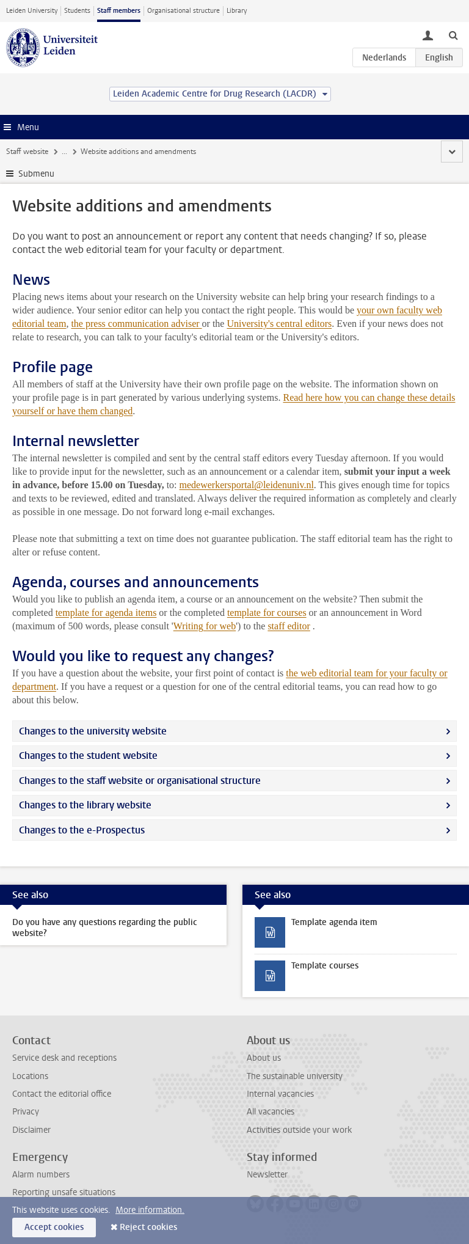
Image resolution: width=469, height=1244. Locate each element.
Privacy (25, 1112)
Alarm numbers (41, 1174)
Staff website (27, 151)
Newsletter (267, 1174)
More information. (149, 1210)
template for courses (267, 612)
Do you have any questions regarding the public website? (104, 928)
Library (237, 10)
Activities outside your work (299, 1130)
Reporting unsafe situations (63, 1192)
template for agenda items (106, 612)
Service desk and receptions (64, 1058)
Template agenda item (334, 922)
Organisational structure (183, 10)
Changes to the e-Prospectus (82, 830)
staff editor (288, 626)
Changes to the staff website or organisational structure (140, 780)
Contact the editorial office (61, 1094)
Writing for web (204, 626)
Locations (30, 1076)
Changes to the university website (93, 731)
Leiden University (31, 10)
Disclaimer (31, 1130)
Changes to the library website (85, 805)
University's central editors (279, 323)
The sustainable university (295, 1076)
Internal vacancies (280, 1094)
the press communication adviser (136, 323)
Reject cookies (148, 1227)
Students (77, 10)
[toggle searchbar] (453, 35)
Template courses (324, 965)
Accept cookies (54, 1227)
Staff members (118, 10)
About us (264, 1058)
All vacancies (270, 1112)
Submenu (36, 174)
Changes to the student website (88, 755)
